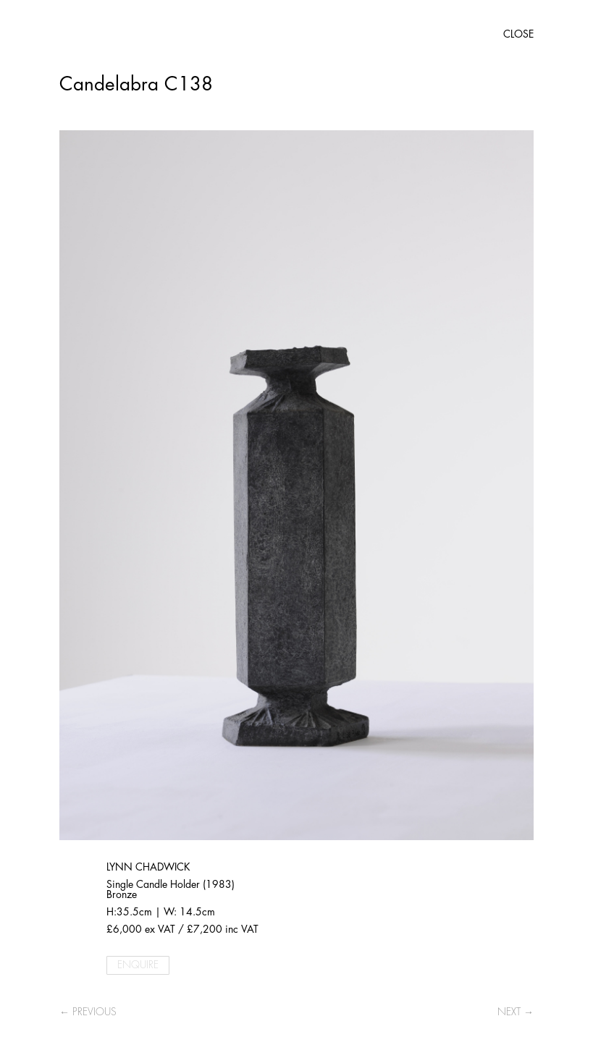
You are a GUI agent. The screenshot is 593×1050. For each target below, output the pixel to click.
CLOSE (518, 34)
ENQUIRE (138, 965)
